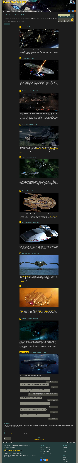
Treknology (19, 11)
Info (3, 11)
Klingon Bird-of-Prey (25, 276)
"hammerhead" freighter (41, 148)
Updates (64, 457)
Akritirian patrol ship (53, 148)
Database (30, 11)
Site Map (65, 447)
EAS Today (65, 459)
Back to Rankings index (39, 439)
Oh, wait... (22, 281)
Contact (64, 451)
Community (40, 11)
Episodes (25, 11)
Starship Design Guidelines (11, 433)
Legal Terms (19, 453)
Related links (70, 16)
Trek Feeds (65, 461)
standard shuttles (29, 245)
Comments (62, 16)
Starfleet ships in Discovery (42, 311)
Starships (8, 11)
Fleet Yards (13, 11)
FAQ (64, 449)
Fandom (35, 11)
